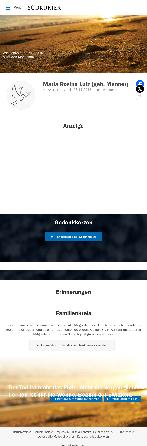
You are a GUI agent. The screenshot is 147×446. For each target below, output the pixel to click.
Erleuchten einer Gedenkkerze (73, 237)
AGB (113, 432)
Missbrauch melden (122, 399)
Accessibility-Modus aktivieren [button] (56, 436)
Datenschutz (101, 432)
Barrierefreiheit (22, 432)
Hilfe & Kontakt (81, 432)
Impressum (62, 432)
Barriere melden (43, 432)
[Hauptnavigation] (73, 7)
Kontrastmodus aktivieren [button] (93, 436)
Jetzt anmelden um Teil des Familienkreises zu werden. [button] (72, 345)
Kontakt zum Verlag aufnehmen (76, 399)
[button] (140, 96)
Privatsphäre (126, 432)
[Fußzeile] (73, 434)
